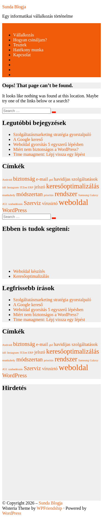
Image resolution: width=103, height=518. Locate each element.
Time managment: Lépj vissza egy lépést (49, 154)
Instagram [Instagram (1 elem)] (13, 187)
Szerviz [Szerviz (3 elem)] (32, 203)
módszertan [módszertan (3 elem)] (29, 194)
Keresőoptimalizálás (31, 276)
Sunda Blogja (14, 6)
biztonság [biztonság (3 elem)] (24, 178)
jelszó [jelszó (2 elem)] (39, 186)
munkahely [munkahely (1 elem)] (8, 195)
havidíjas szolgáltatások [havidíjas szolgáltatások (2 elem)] (76, 179)
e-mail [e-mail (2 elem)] (42, 179)
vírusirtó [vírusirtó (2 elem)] (50, 203)
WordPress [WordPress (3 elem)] (14, 210)
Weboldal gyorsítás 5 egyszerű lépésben (48, 144)
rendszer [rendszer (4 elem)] (66, 193)
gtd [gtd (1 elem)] (51, 179)
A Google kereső (28, 139)
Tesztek (20, 44)
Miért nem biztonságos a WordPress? (45, 149)
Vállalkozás (23, 35)
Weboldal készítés (29, 271)
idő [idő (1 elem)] (4, 187)
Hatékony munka (28, 49)
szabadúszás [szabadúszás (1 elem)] (15, 203)
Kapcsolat (22, 54)
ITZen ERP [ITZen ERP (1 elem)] (26, 187)
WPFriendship (49, 508)
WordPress (11, 513)
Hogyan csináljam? (30, 40)
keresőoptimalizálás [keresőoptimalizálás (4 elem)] (72, 186)
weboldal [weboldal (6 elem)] (73, 202)
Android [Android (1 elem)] (7, 179)
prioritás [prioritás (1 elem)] (49, 195)
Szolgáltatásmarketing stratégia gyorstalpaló (52, 134)
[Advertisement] (51, 449)
